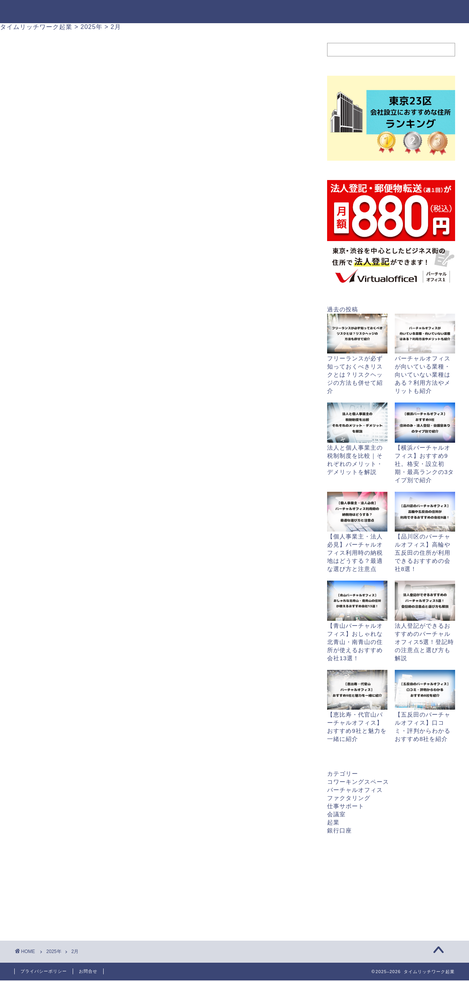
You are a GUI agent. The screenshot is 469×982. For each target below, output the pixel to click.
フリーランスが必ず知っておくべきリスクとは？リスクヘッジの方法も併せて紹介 (355, 374)
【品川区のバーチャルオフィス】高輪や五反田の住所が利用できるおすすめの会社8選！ (422, 552)
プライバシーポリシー (43, 971)
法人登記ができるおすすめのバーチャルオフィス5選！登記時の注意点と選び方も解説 (424, 641)
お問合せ (88, 971)
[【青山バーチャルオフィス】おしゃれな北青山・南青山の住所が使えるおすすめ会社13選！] (357, 601)
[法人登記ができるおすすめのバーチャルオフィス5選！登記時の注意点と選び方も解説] (425, 601)
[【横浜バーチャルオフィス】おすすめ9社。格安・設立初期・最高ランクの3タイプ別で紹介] (425, 423)
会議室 (336, 814)
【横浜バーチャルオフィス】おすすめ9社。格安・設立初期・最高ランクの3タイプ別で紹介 (424, 463)
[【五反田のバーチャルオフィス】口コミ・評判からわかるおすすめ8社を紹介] (425, 690)
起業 (333, 822)
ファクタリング (348, 798)
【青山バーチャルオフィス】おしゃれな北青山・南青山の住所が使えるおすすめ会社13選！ (355, 641)
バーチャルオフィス (355, 790)
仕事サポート (345, 806)
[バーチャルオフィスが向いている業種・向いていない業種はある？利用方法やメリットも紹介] (425, 334)
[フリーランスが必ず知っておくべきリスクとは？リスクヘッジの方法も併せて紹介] (357, 334)
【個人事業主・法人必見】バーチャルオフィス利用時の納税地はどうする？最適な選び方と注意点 (355, 552)
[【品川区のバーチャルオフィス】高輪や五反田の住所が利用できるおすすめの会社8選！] (425, 512)
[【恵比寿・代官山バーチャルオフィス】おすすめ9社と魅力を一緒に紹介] (357, 690)
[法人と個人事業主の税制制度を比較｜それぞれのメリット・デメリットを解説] (357, 423)
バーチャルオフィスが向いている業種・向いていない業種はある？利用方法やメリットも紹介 (422, 374)
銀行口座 (339, 830)
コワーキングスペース (358, 781)
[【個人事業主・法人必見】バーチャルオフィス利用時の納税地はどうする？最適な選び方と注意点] (357, 512)
